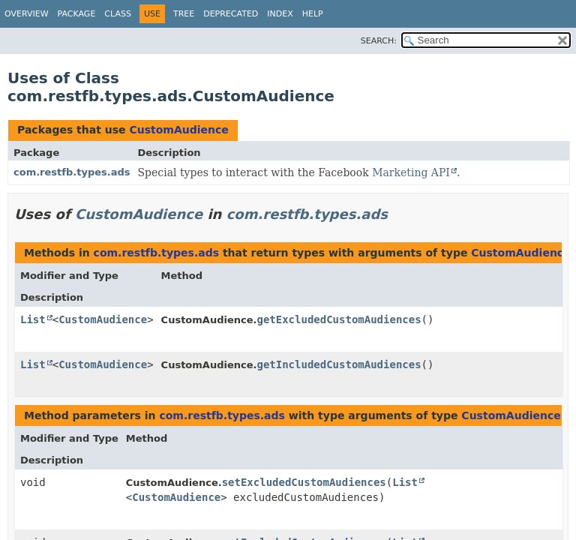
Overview (26, 14)
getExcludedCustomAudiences (338, 320)
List (33, 320)
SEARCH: (379, 41)
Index (279, 14)
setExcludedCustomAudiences (304, 482)
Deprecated (230, 14)
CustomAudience (178, 130)
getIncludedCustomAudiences (338, 364)
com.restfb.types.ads (72, 172)
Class (117, 14)
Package (77, 14)
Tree (183, 14)
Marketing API (411, 172)
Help (312, 14)
